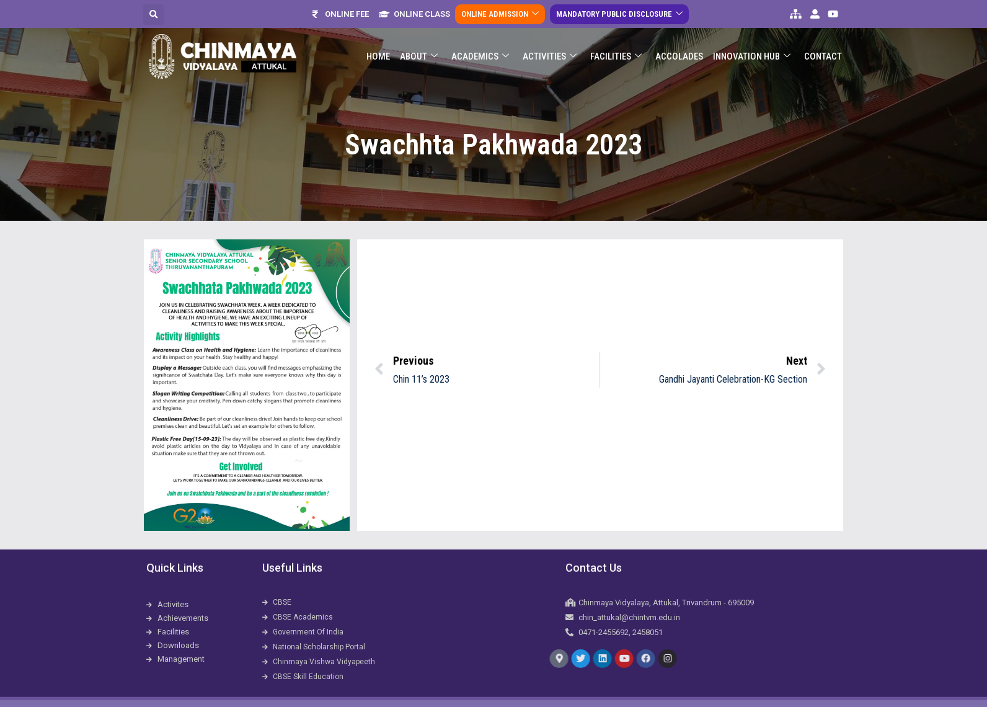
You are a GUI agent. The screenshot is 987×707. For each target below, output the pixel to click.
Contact (823, 47)
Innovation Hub (751, 48)
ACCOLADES (679, 47)
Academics (480, 48)
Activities (550, 48)
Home (378, 47)
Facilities (616, 48)
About (419, 48)
